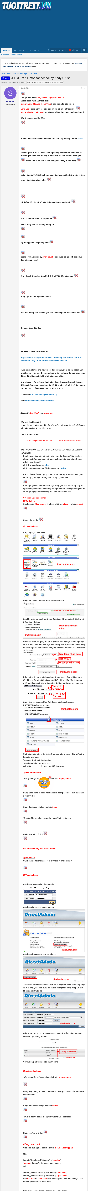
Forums (6, 50)
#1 (84, 88)
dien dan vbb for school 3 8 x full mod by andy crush (45, 82)
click (81, 138)
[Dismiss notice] (84, 61)
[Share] (81, 88)
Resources (34, 50)
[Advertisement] (44, 29)
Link (47, 465)
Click (63, 468)
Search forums (16, 55)
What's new (19, 50)
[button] (26, 50)
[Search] (84, 50)
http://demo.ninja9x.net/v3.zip (43, 394)
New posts (5, 55)
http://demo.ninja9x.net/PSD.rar (39, 400)
